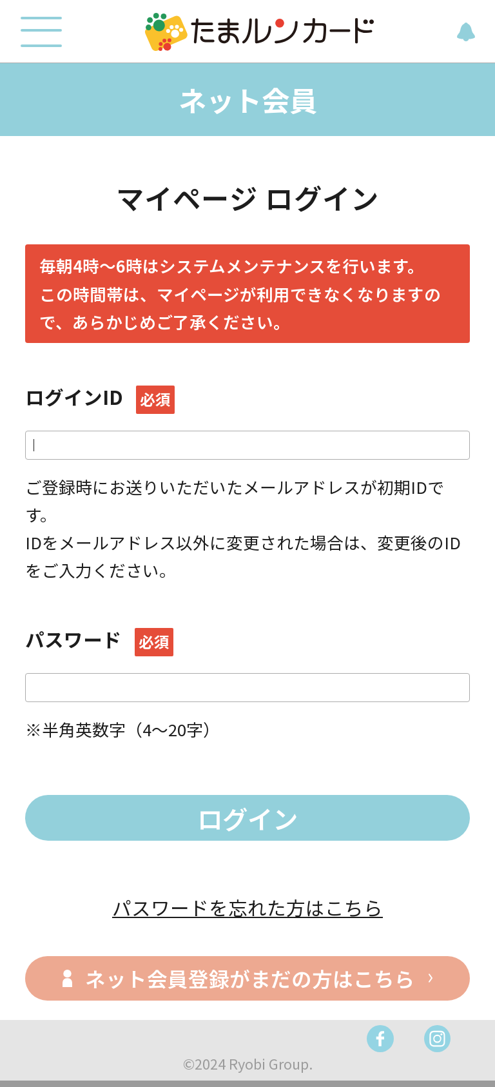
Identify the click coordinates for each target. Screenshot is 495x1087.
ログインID (100, 397)
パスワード (99, 639)
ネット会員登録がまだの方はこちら (250, 978)
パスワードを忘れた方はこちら (247, 907)
